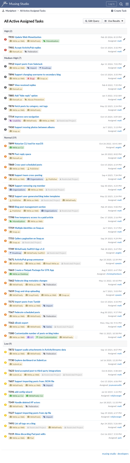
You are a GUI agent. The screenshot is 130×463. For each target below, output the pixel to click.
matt (119, 40)
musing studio (109, 453)
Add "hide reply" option (26, 95)
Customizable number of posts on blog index (37, 333)
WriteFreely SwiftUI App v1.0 (29, 249)
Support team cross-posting (28, 175)
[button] (127, 4)
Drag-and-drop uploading (27, 291)
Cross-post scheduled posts (28, 164)
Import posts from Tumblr (27, 301)
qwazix (118, 263)
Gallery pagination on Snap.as (29, 238)
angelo (118, 147)
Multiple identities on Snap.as (29, 227)
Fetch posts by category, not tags (31, 106)
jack (120, 437)
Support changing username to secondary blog (38, 74)
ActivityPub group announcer (29, 259)
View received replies (25, 85)
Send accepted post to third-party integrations (38, 370)
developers (123, 453)
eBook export (21, 322)
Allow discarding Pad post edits (30, 434)
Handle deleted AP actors (27, 402)
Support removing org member (30, 185)
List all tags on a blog (25, 423)
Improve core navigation (27, 116)
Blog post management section (30, 206)
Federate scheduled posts (27, 312)
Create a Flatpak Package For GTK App (34, 270)
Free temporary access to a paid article (34, 217)
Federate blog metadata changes (31, 280)
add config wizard (23, 391)
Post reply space (23, 154)
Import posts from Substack (28, 64)
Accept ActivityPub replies (28, 47)
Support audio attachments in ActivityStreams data (40, 349)
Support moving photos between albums (35, 127)
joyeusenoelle (115, 385)
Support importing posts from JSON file (34, 381)
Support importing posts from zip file (33, 413)
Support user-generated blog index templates (37, 196)
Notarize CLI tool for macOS (29, 143)
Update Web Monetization (28, 37)
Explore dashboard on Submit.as (30, 360)
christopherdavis (114, 273)
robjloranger (116, 395)
